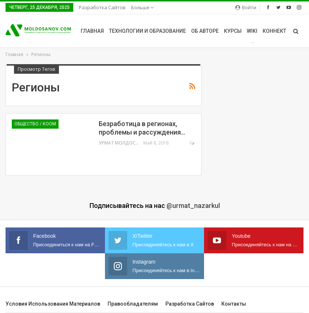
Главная (92, 31)
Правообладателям (133, 304)
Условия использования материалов (53, 304)
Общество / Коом (35, 123)
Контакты (233, 304)
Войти (245, 7)
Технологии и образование (147, 31)
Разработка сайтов (102, 7)
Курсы (233, 31)
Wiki (252, 31)
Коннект (274, 31)
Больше (142, 7)
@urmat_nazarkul (193, 205)
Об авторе (205, 31)
